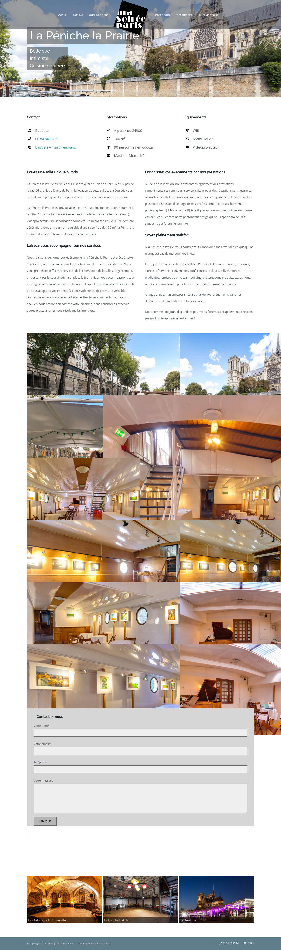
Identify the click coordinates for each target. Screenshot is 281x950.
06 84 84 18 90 (46, 139)
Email (249, 943)
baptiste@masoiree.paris (55, 147)
